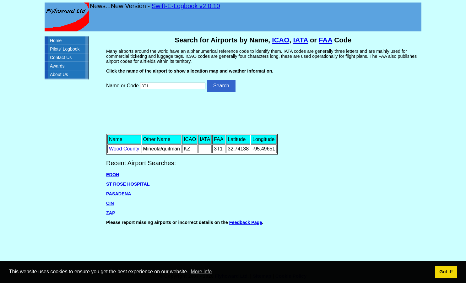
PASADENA (118, 193)
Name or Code (122, 85)
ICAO (280, 40)
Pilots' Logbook (65, 49)
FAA (325, 40)
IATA (300, 40)
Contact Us (61, 57)
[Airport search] (172, 86)
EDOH (112, 174)
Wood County (124, 148)
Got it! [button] (445, 271)
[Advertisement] (263, 112)
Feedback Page (245, 222)
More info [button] (201, 271)
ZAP (110, 212)
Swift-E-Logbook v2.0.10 (186, 6)
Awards (57, 65)
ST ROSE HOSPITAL (128, 184)
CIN (110, 203)
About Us (59, 74)
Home (56, 40)
